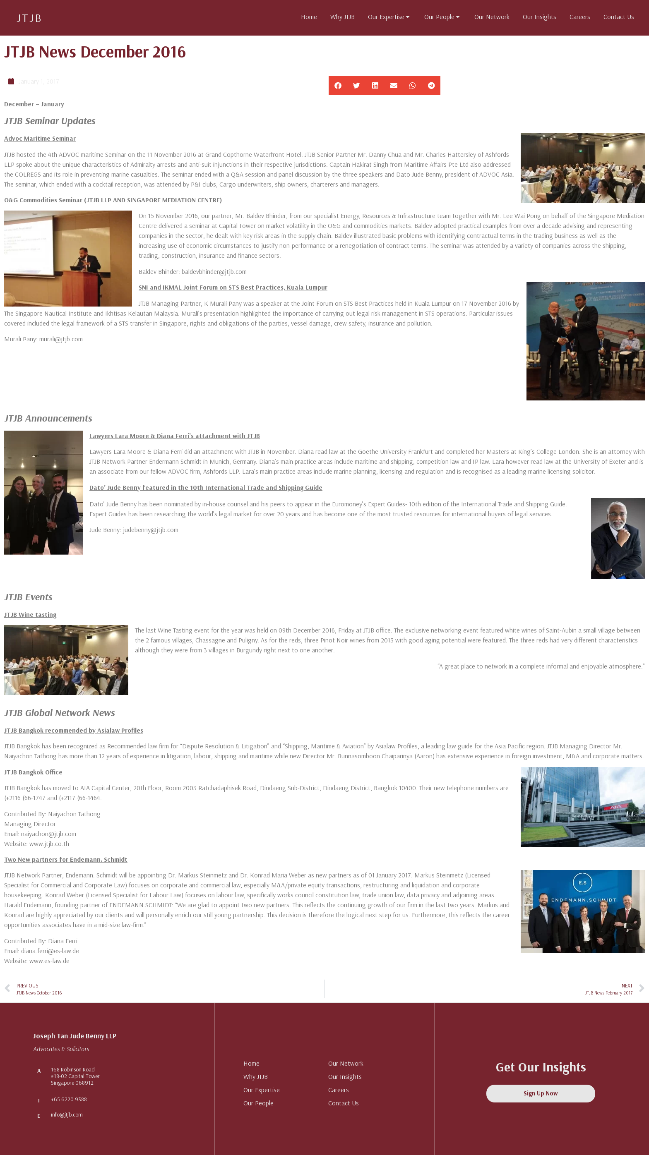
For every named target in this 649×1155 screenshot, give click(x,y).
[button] (338, 85)
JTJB (30, 17)
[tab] (309, 16)
